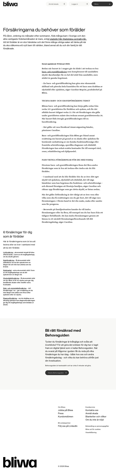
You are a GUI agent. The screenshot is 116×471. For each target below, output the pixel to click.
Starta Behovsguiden (56, 373)
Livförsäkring (8, 252)
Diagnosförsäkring (10, 298)
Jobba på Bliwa (65, 410)
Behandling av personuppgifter (97, 426)
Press (60, 413)
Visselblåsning (90, 432)
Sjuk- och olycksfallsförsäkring (14, 288)
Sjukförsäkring (8, 260)
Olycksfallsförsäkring (11, 278)
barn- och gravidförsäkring (54, 71)
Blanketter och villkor (95, 416)
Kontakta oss (91, 410)
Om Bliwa (61, 407)
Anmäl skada (91, 413)
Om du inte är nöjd (94, 419)
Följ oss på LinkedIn (67, 426)
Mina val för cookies (93, 429)
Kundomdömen (65, 416)
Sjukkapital (7, 270)
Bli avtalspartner (64, 423)
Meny (96, 4)
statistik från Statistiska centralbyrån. (68, 39)
